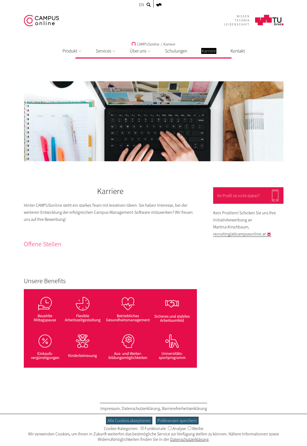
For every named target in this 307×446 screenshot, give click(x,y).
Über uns (140, 51)
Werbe (195, 428)
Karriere (169, 44)
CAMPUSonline (145, 44)
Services (105, 51)
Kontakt (237, 51)
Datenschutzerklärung (141, 408)
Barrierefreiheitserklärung (184, 408)
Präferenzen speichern (177, 420)
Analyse (177, 428)
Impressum (110, 408)
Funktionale (153, 428)
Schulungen (176, 51)
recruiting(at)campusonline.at (239, 234)
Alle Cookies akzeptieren (129, 420)
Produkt (71, 51)
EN (141, 4)
